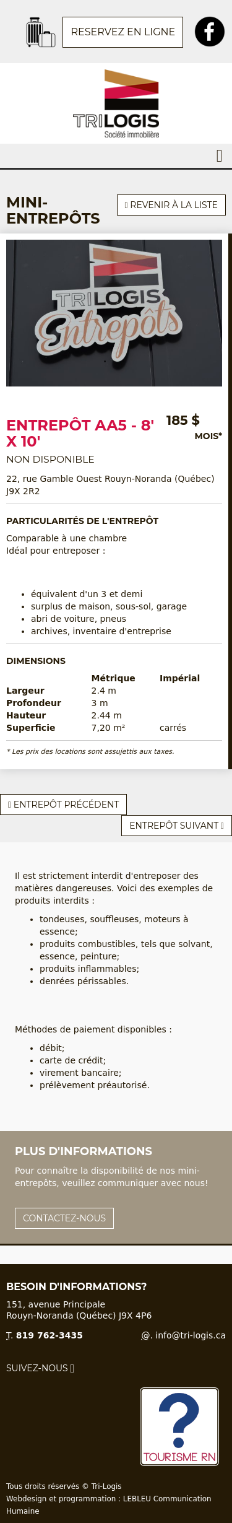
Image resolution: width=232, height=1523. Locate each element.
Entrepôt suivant (176, 825)
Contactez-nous (64, 1218)
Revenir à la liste (171, 205)
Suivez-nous (40, 1368)
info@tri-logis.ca (190, 1335)
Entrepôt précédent (63, 804)
